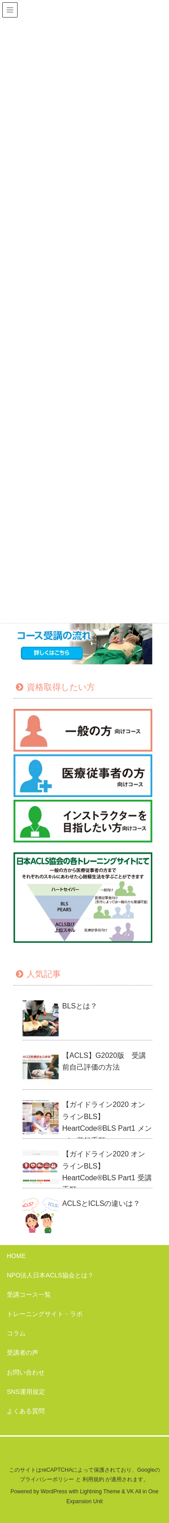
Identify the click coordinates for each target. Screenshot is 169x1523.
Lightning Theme (100, 1491)
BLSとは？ (79, 1006)
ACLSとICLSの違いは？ (101, 1203)
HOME (16, 1255)
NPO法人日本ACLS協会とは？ (50, 1275)
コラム (16, 1333)
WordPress (54, 1491)
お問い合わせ (26, 1372)
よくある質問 (26, 1411)
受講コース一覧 (29, 1294)
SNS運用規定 (26, 1391)
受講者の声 (22, 1352)
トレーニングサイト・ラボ (44, 1313)
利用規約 (93, 1479)
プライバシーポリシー (47, 1479)
